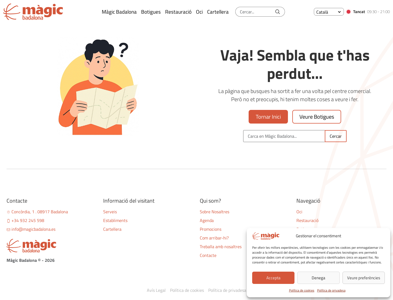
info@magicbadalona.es (31, 229)
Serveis (110, 211)
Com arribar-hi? (214, 238)
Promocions (210, 229)
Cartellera (112, 229)
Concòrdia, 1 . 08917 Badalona (37, 211)
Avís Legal (156, 290)
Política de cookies (301, 290)
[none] (329, 12)
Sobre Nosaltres (214, 211)
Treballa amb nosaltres (221, 246)
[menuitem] (329, 12)
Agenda (207, 220)
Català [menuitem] (322, 12)
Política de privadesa (331, 290)
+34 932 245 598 (25, 220)
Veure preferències (363, 278)
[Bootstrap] (52, 246)
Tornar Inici (268, 116)
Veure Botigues (316, 116)
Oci (299, 211)
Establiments (115, 220)
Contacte (208, 255)
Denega (318, 278)
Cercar (336, 136)
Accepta (273, 278)
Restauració (307, 220)
